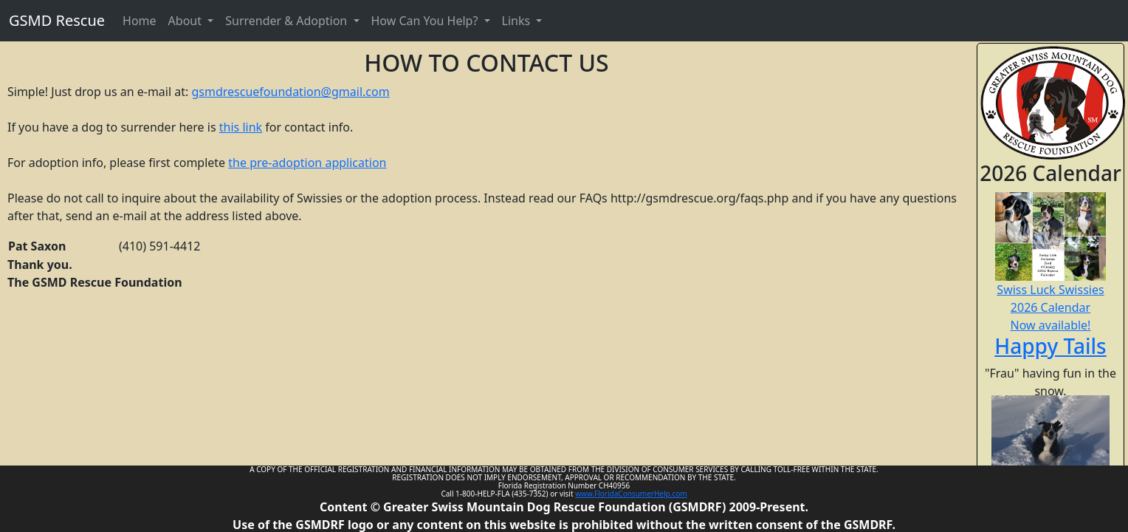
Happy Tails (1050, 346)
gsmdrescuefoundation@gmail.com (290, 91)
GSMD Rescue (57, 20)
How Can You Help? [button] (426, 21)
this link (240, 127)
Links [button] (518, 21)
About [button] (186, 21)
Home (140, 21)
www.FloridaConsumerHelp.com (631, 493)
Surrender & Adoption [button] (287, 21)
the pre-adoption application (307, 162)
